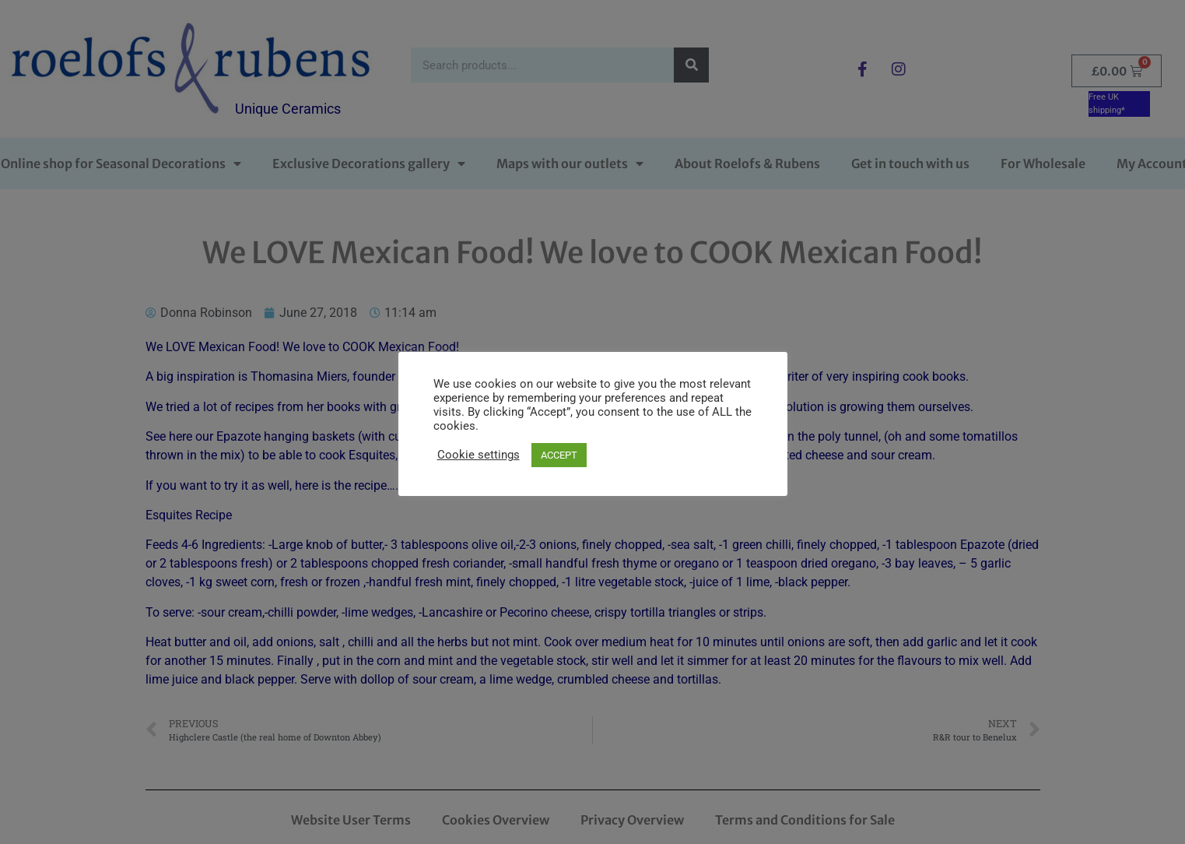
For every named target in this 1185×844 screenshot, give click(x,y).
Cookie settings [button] (478, 455)
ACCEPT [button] (559, 455)
